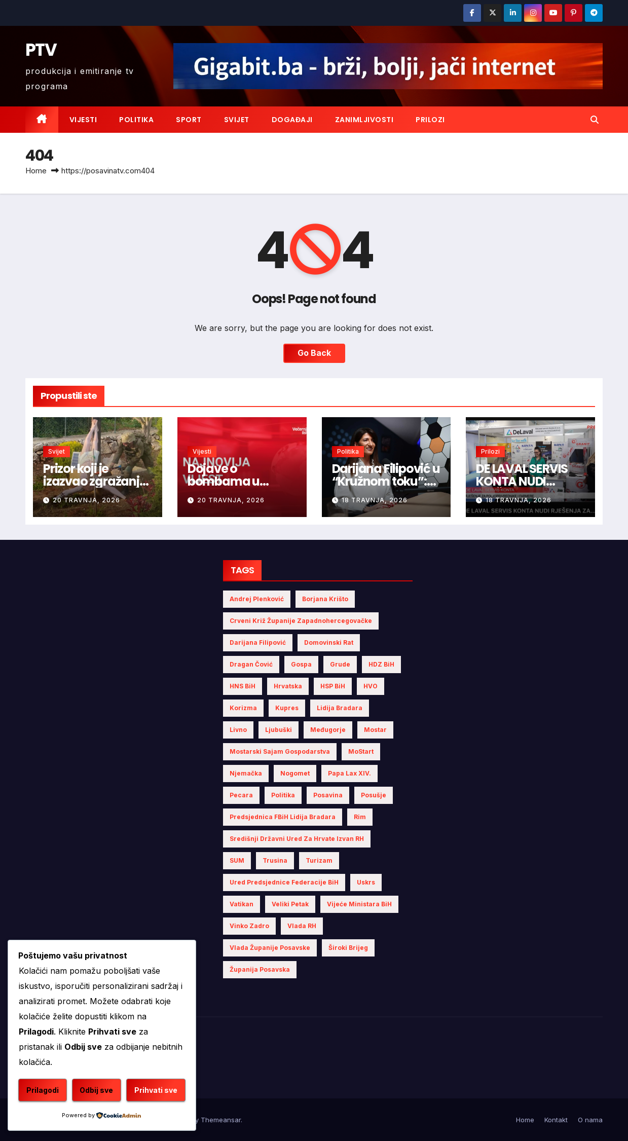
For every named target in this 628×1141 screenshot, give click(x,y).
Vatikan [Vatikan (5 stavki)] (241, 904)
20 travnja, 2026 (86, 500)
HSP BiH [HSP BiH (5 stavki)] (332, 686)
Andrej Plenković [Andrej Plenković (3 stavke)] (257, 599)
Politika (136, 120)
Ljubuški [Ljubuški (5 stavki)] (278, 729)
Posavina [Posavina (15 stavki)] (328, 795)
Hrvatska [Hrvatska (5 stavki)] (288, 686)
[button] (594, 120)
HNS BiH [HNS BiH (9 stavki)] (242, 686)
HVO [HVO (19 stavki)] (370, 686)
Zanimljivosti (364, 120)
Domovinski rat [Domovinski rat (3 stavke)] (328, 642)
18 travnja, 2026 (375, 500)
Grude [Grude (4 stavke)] (340, 664)
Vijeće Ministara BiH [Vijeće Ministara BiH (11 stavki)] (359, 904)
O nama (590, 1120)
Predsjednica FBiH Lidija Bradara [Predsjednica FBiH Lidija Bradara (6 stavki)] (283, 817)
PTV (40, 50)
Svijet (236, 120)
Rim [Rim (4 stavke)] (360, 817)
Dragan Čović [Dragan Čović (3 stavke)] (251, 664)
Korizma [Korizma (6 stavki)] (243, 708)
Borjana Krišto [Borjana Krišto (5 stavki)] (325, 599)
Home (36, 170)
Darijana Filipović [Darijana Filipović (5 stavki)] (258, 642)
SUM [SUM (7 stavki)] (237, 860)
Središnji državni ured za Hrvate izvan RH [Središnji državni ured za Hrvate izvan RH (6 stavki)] (297, 838)
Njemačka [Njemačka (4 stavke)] (246, 773)
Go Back (314, 353)
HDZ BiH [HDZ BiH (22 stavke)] (381, 664)
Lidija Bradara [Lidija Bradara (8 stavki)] (339, 708)
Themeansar (221, 1120)
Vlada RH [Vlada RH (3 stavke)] (301, 926)
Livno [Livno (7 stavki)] (238, 729)
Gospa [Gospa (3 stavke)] (301, 664)
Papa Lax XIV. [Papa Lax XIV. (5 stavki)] (349, 773)
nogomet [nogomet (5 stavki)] (295, 773)
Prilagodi (42, 1090)
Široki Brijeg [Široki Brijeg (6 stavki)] (348, 947)
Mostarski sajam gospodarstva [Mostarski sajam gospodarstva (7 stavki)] (280, 751)
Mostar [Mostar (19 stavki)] (375, 729)
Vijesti (83, 120)
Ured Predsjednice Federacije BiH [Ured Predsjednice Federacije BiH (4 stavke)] (284, 882)
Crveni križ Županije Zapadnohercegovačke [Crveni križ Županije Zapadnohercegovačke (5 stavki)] (301, 620)
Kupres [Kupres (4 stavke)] (287, 708)
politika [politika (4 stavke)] (283, 795)
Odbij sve (96, 1090)
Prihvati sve (155, 1090)
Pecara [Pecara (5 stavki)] (241, 795)
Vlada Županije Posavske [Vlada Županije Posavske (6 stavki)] (270, 947)
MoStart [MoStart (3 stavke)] (361, 751)
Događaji (292, 120)
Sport (189, 120)
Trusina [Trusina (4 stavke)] (275, 860)
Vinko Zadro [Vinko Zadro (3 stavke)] (249, 926)
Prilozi (430, 120)
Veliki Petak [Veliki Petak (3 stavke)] (290, 904)
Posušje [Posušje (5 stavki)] (373, 795)
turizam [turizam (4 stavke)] (319, 860)
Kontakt (556, 1120)
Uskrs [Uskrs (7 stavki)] (366, 882)
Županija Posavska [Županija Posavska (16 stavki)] (260, 969)
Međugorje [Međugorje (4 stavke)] (328, 729)
